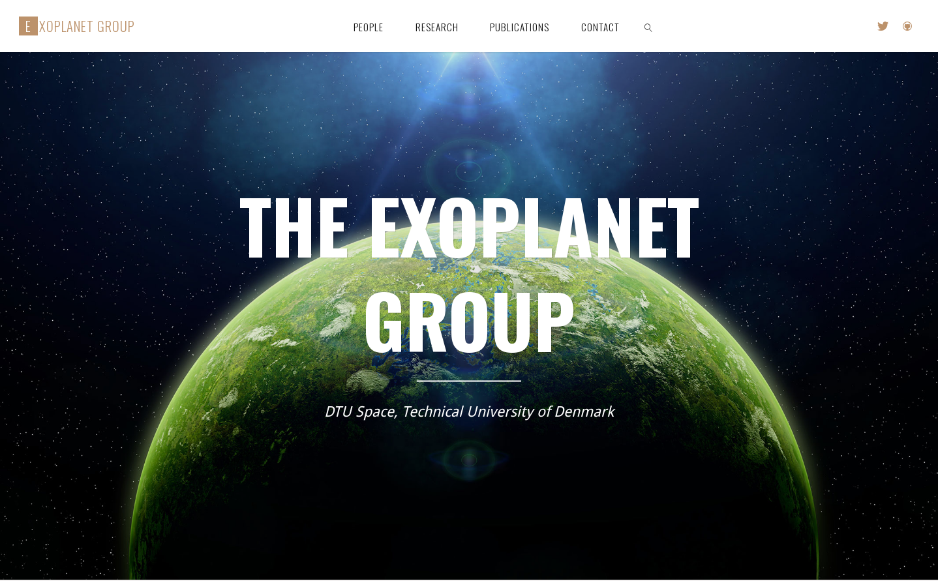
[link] (648, 26)
